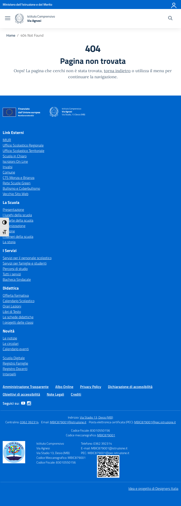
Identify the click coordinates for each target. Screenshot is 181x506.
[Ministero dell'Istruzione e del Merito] (27, 4)
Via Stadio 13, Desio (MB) (96, 417)
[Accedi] (174, 4)
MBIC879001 (106, 435)
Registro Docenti (15, 368)
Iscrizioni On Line (15, 161)
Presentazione (13, 209)
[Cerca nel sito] (170, 19)
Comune (9, 172)
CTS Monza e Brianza (18, 177)
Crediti (76, 394)
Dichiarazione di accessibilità (130, 386)
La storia (9, 242)
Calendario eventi (16, 349)
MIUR (7, 140)
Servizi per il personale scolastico (27, 258)
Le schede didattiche (18, 317)
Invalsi (7, 166)
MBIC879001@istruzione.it (68, 422)
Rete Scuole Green (17, 183)
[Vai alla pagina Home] (10, 35)
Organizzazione (14, 225)
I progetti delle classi (18, 322)
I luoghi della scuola (17, 215)
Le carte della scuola (18, 220)
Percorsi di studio (15, 268)
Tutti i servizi (12, 274)
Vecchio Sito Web (15, 193)
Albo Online (64, 386)
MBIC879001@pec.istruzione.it (155, 422)
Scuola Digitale (14, 358)
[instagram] (29, 403)
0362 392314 (29, 422)
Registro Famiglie (15, 363)
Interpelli (9, 374)
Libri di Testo (12, 311)
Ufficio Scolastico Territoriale (23, 150)
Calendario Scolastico (18, 300)
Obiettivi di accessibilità (21, 394)
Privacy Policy (90, 386)
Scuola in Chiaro (15, 156)
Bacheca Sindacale (17, 279)
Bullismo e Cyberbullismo (21, 188)
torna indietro (117, 70)
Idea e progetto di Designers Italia (153, 488)
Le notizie (10, 338)
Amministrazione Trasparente (26, 386)
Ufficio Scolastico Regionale (23, 145)
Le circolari (10, 343)
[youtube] (23, 403)
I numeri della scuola (18, 236)
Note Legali (55, 394)
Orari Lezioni (12, 306)
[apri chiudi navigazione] (7, 18)
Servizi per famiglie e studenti (25, 263)
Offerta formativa (16, 295)
